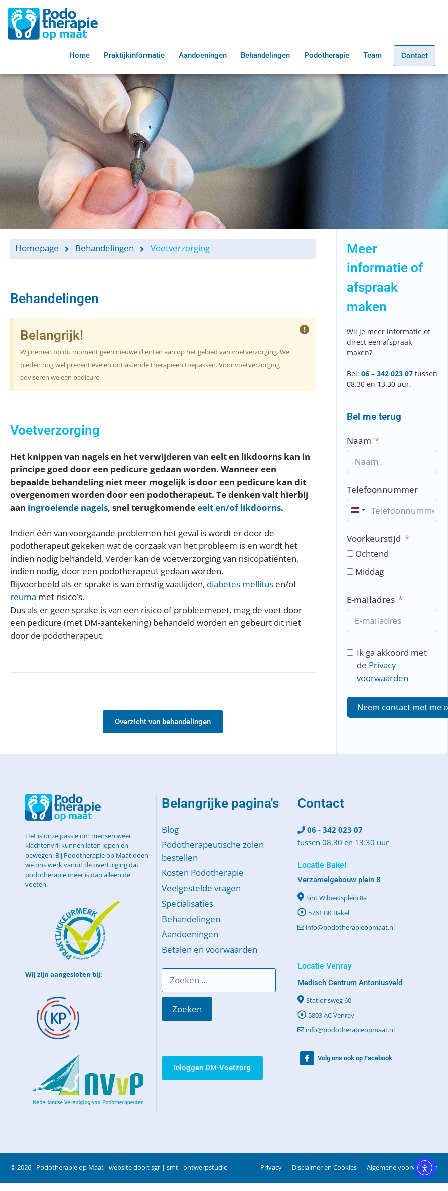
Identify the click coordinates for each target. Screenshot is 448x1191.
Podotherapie (326, 55)
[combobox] (357, 510)
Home (79, 55)
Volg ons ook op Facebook (355, 1058)
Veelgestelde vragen (201, 888)
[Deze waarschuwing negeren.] (304, 329)
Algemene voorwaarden (402, 1167)
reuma (23, 597)
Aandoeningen (203, 55)
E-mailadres (371, 599)
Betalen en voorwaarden (209, 949)
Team (372, 55)
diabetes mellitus (240, 584)
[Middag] (350, 571)
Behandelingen (265, 55)
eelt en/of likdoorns (239, 507)
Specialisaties (187, 903)
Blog (170, 829)
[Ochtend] (350, 553)
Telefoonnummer (382, 489)
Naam (359, 440)
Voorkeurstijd (374, 538)
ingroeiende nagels (68, 507)
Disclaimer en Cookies (324, 1167)
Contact (414, 55)
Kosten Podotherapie (203, 872)
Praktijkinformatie (134, 55)
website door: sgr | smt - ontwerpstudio (168, 1167)
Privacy (271, 1167)
